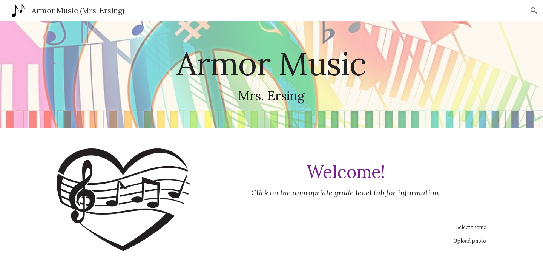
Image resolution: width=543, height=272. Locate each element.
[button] (534, 11)
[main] (271, 75)
